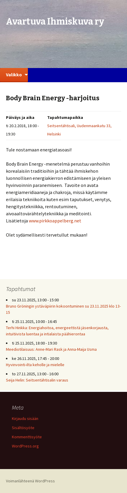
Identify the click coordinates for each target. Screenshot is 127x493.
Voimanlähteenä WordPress (30, 481)
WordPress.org (25, 446)
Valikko (14, 74)
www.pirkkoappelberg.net (55, 221)
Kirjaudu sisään (25, 418)
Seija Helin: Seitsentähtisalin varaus (37, 380)
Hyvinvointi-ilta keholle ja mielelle (35, 364)
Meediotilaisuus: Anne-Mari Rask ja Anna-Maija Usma (51, 349)
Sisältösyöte (23, 427)
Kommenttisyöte (27, 436)
